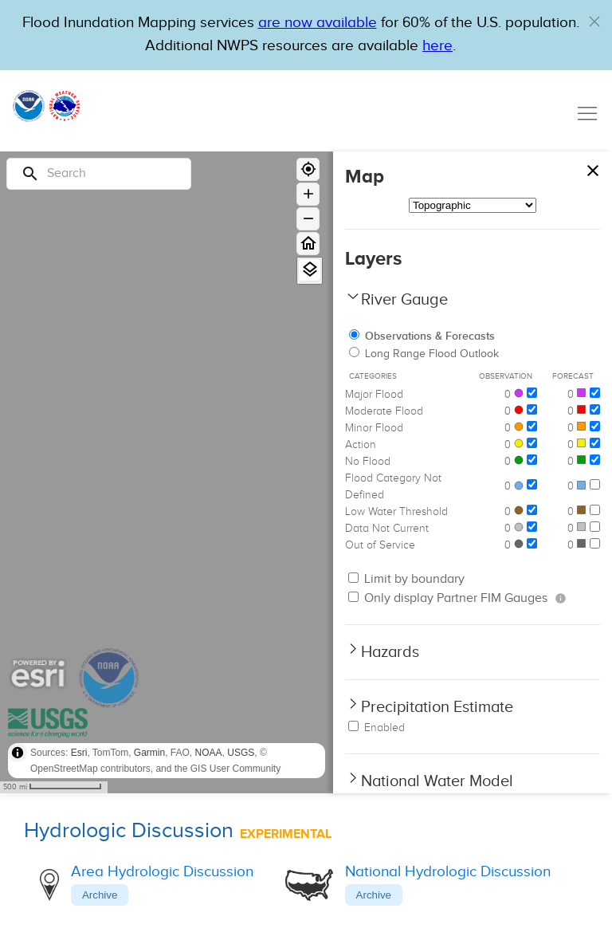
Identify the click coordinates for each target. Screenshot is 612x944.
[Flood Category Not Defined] (532, 484)
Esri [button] (79, 752)
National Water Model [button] (437, 781)
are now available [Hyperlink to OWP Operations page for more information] (317, 23)
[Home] (308, 243)
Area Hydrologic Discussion (162, 872)
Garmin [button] (149, 752)
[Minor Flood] (532, 426)
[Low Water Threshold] (532, 510)
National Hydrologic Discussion (448, 872)
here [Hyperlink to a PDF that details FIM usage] (437, 46)
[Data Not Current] (532, 526)
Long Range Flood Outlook (424, 354)
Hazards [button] (390, 652)
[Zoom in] (308, 194)
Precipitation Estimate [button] (437, 707)
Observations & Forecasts (422, 336)
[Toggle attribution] (17, 752)
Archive (99, 895)
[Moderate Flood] (532, 409)
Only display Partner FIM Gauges (447, 598)
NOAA (208, 752)
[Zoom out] (308, 218)
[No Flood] (532, 459)
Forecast (573, 376)
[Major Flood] (532, 392)
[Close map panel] (592, 167)
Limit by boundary (406, 579)
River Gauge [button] (404, 299)
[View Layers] (309, 269)
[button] (594, 21)
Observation (505, 376)
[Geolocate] (308, 169)
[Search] (98, 174)
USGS (240, 752)
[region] (166, 472)
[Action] (532, 443)
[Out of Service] (532, 543)
